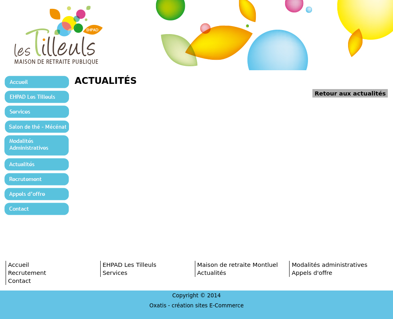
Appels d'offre (312, 272)
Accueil (18, 264)
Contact (19, 280)
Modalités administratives (329, 264)
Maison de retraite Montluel (237, 264)
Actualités (211, 272)
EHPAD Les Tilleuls (129, 264)
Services (115, 272)
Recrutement (27, 272)
